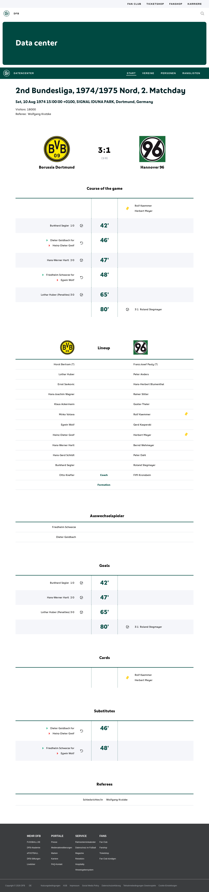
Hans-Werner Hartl (58, 260)
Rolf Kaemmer (143, 205)
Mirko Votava (66, 414)
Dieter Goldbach (60, 240)
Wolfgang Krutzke (39, 114)
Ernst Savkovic (66, 384)
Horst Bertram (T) (64, 364)
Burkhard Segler (59, 225)
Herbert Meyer (144, 211)
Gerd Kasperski (142, 424)
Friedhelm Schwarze (58, 275)
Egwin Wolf (67, 280)
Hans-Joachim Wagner (61, 394)
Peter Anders (141, 374)
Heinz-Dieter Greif (63, 245)
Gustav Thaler (141, 404)
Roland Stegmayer (151, 309)
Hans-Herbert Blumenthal (148, 384)
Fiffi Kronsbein (142, 475)
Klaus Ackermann (64, 404)
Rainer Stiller (141, 394)
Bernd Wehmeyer (143, 445)
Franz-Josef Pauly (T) (145, 364)
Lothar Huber (49, 294)
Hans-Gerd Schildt (63, 455)
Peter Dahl (139, 455)
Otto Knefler (66, 475)
